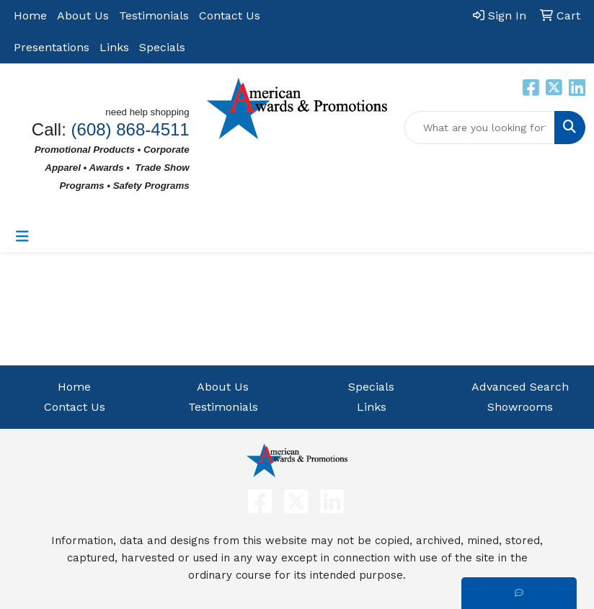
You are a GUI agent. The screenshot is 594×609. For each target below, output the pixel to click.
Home (30, 15)
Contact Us (229, 15)
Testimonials (154, 15)
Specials (162, 47)
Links (114, 47)
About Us (83, 15)
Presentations (51, 47)
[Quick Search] (479, 127)
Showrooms (520, 407)
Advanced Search (520, 387)
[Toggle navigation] (22, 236)
